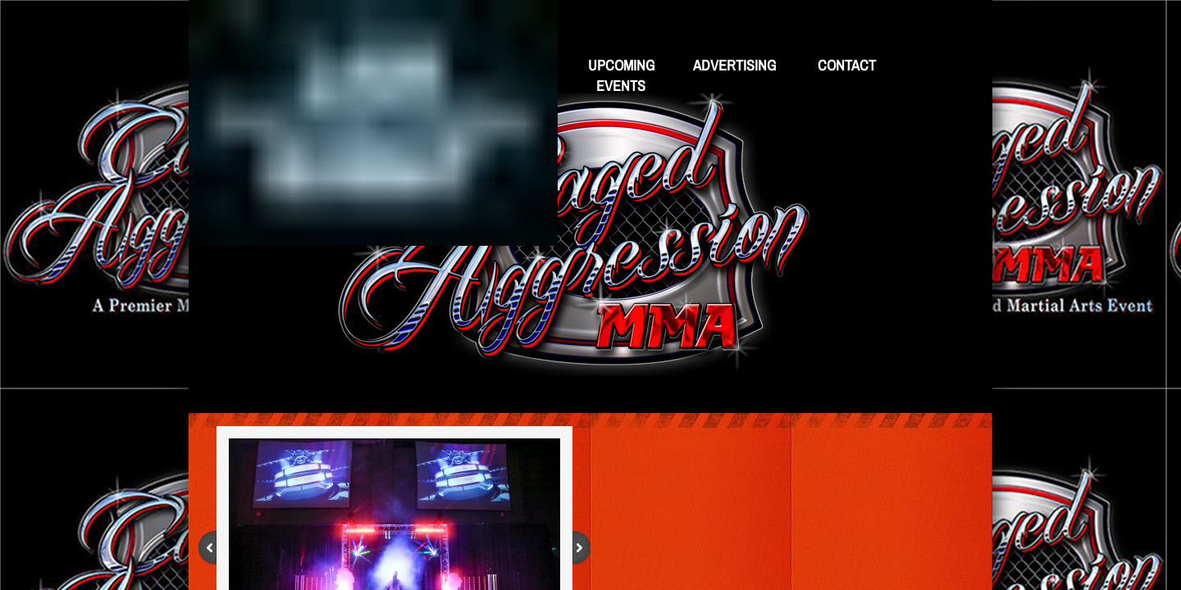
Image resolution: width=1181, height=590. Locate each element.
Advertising (734, 65)
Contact (847, 65)
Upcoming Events (621, 75)
